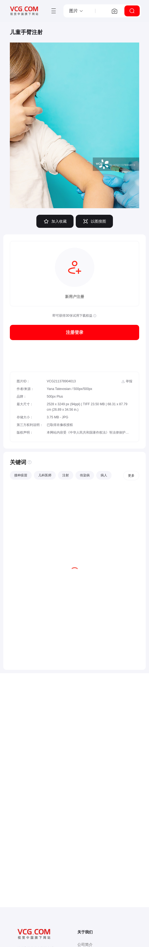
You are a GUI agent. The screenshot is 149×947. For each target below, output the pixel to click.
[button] (76, 11)
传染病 (85, 475)
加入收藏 (55, 221)
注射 (65, 475)
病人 (104, 475)
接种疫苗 (20, 475)
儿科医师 (44, 475)
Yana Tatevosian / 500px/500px (69, 389)
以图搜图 (94, 221)
